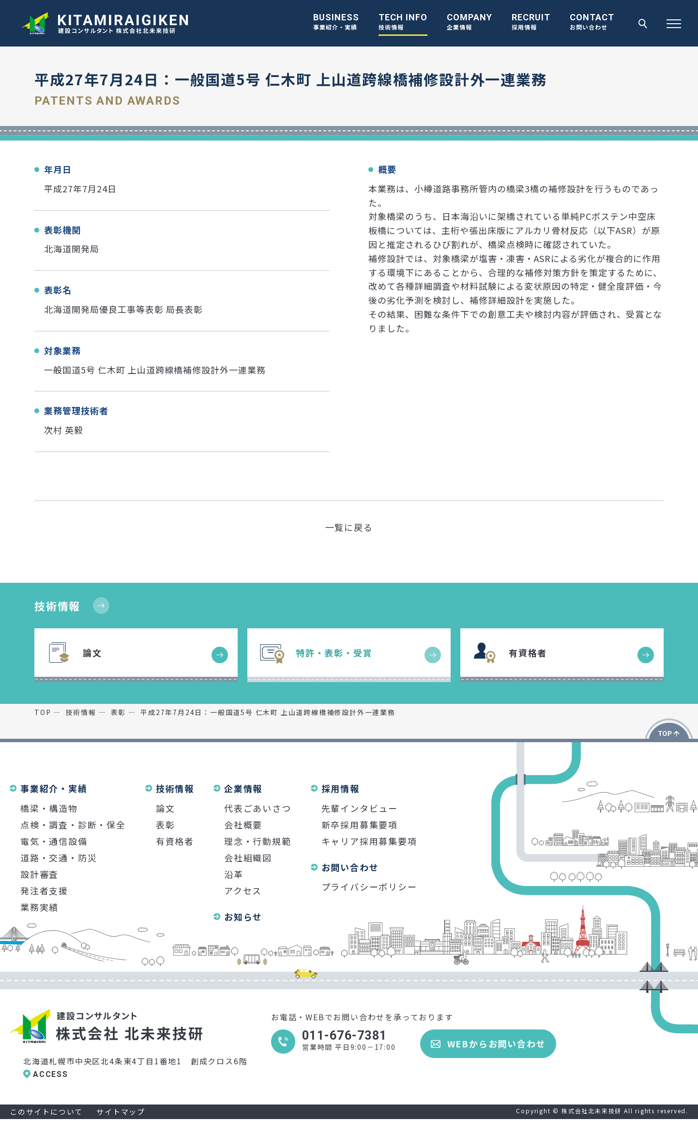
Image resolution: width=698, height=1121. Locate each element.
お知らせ (243, 916)
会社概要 (243, 824)
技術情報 (57, 605)
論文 (165, 808)
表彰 (165, 824)
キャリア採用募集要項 (369, 841)
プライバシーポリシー (369, 886)
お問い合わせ (350, 867)
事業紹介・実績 (54, 788)
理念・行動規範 (257, 841)
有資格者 (175, 841)
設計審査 (39, 874)
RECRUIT (531, 22)
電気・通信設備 (54, 841)
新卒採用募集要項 (359, 824)
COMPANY (469, 22)
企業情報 (243, 788)
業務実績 (39, 907)
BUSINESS (336, 22)
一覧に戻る (349, 527)
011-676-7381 (344, 1035)
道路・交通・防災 (58, 857)
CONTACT (592, 22)
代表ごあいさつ (257, 808)
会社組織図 (248, 857)
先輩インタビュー (359, 808)
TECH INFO (403, 22)
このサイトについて (46, 1111)
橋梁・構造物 (49, 808)
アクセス (243, 890)
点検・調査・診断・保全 (73, 824)
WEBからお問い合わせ (496, 1043)
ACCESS (50, 1074)
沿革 (233, 874)
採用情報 (340, 788)
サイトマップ (120, 1111)
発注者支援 (44, 890)
